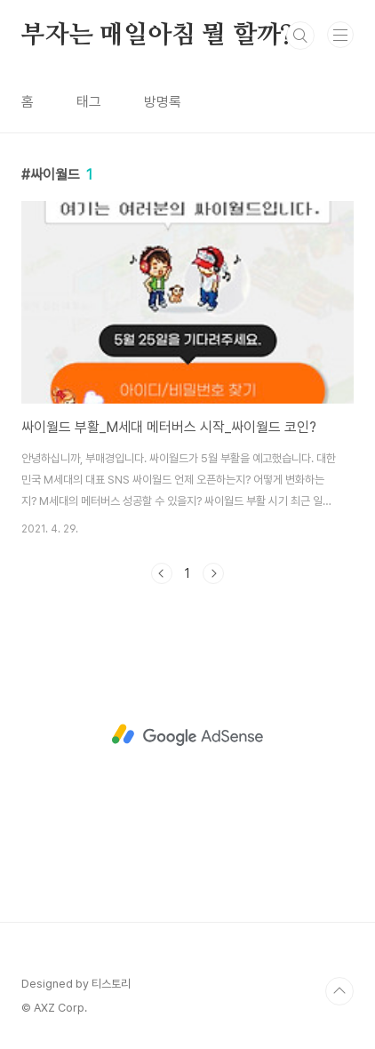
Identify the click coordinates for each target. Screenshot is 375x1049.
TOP (339, 991)
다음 (213, 573)
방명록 (162, 101)
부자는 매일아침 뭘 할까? (157, 35)
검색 (300, 35)
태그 (88, 101)
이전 (161, 573)
